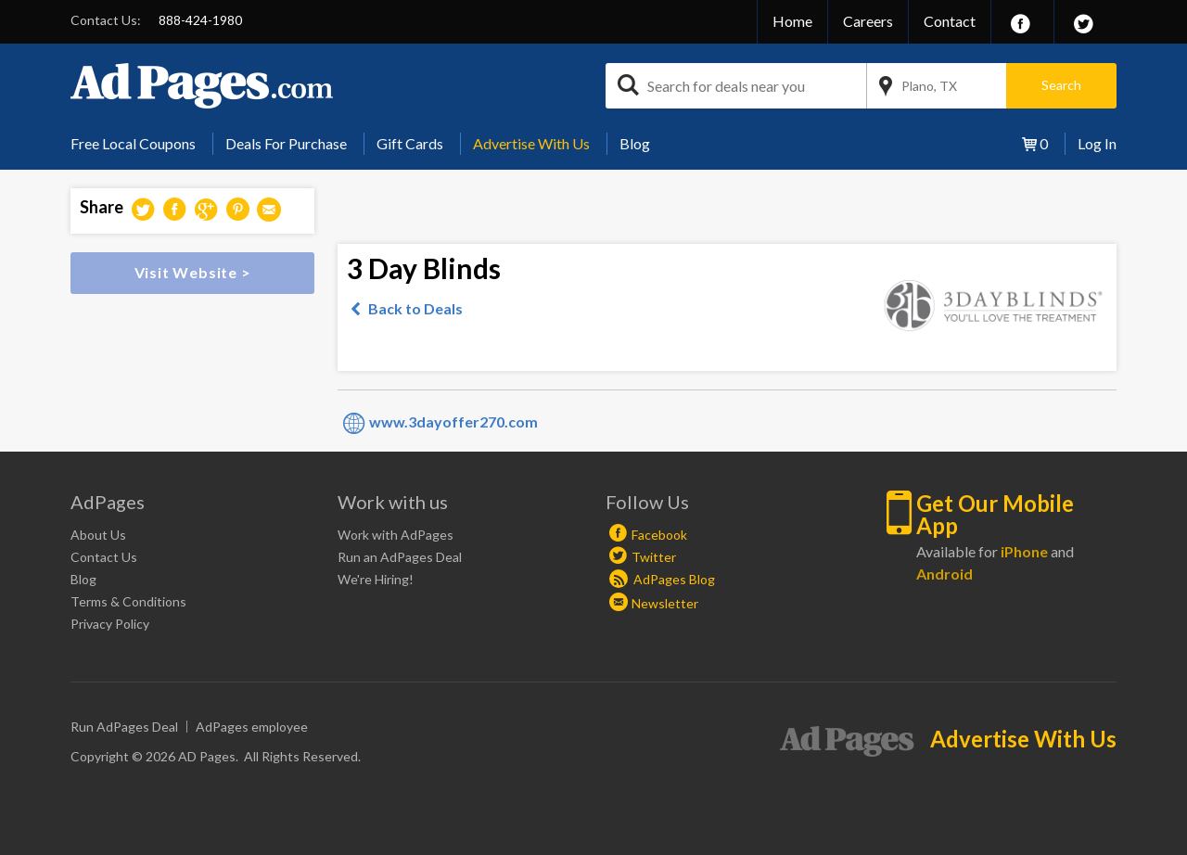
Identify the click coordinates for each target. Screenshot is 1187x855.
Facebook (659, 534)
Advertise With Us (531, 143)
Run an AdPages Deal (400, 557)
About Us (98, 534)
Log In (1097, 143)
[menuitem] (140, 143)
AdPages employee (252, 726)
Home (792, 21)
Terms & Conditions (128, 601)
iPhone (1024, 551)
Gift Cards (410, 143)
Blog (634, 143)
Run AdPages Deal (124, 726)
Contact (950, 21)
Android (944, 573)
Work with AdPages (395, 534)
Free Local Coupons (133, 143)
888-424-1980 (200, 20)
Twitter (654, 557)
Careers (868, 21)
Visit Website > (192, 272)
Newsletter (665, 603)
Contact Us (103, 557)
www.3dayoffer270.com (453, 421)
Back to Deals (415, 308)
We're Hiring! (376, 579)
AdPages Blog (662, 579)
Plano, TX (929, 86)
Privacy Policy (109, 624)
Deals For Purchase (286, 143)
